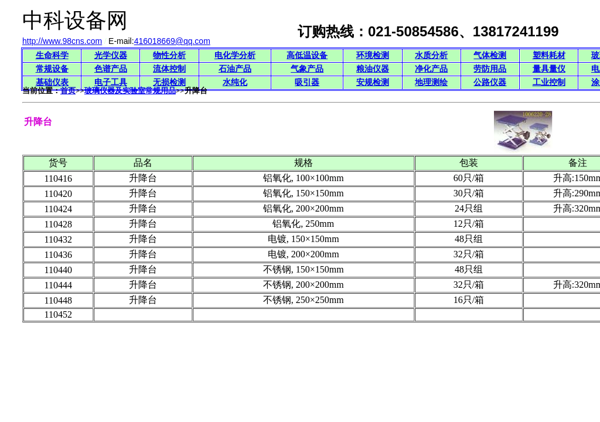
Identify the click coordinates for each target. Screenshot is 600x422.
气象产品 (307, 68)
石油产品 (235, 68)
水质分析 (431, 55)
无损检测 (169, 82)
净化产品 (431, 68)
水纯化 (235, 82)
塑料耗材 (549, 55)
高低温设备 (307, 55)
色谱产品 (110, 68)
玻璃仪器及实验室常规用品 (130, 90)
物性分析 (169, 55)
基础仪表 (52, 82)
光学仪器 (110, 55)
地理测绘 (431, 82)
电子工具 (110, 82)
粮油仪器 (372, 68)
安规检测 (372, 82)
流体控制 (169, 68)
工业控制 (549, 82)
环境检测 (372, 55)
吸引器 (307, 82)
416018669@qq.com (172, 41)
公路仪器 (489, 82)
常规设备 (52, 68)
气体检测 (489, 55)
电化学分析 (234, 55)
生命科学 (52, 55)
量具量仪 (549, 68)
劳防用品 (489, 68)
